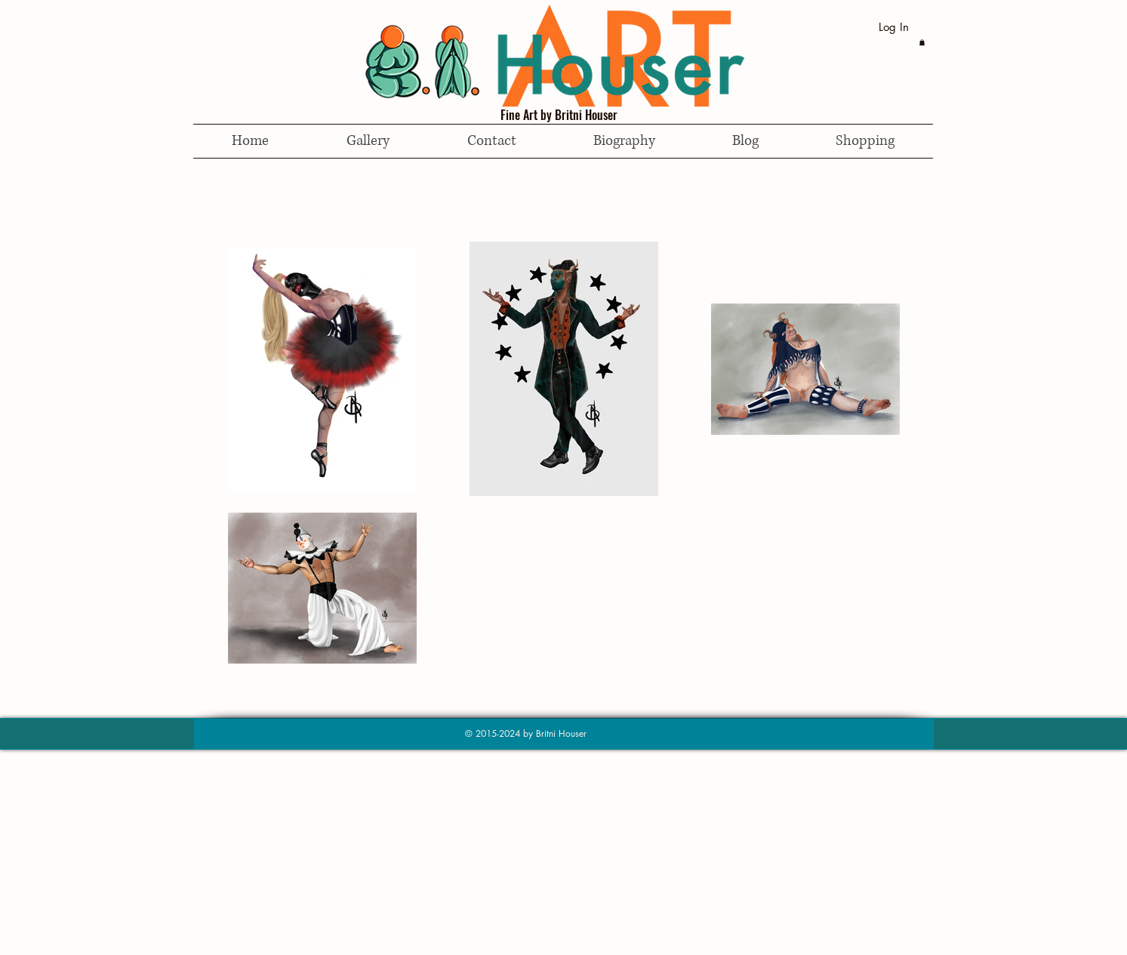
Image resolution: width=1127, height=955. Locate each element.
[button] (922, 42)
